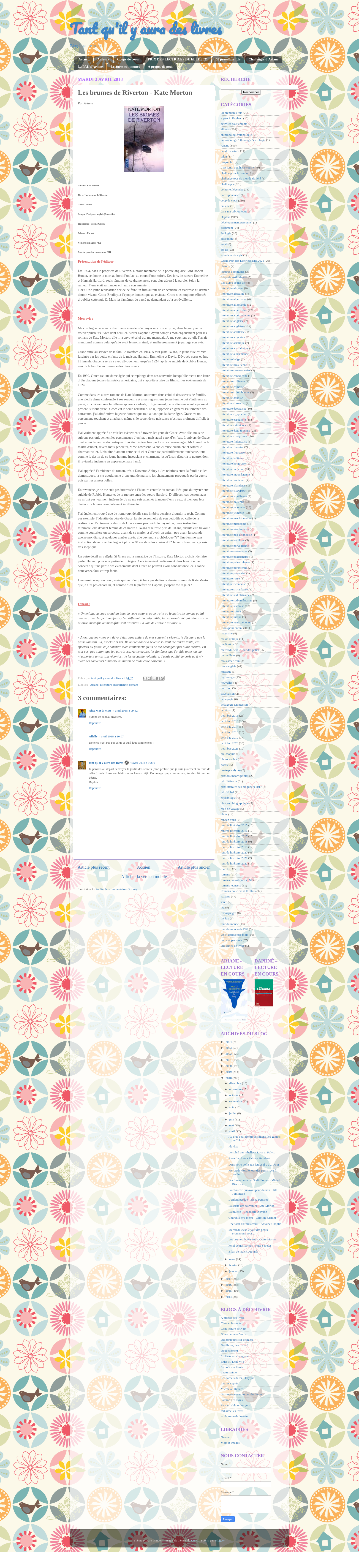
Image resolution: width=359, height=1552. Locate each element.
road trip (226, 869)
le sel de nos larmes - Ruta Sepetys (250, 1245)
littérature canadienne (234, 376)
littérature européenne (234, 436)
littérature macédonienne (236, 518)
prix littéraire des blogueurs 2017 (241, 786)
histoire (225, 266)
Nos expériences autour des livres (241, 1394)
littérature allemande (233, 304)
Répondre (95, 723)
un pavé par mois (231, 940)
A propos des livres (233, 1317)
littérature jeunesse (232, 512)
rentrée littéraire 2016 (234, 830)
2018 (229, 1078)
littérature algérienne (233, 299)
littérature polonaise (233, 573)
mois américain (230, 661)
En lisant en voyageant (235, 1356)
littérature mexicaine (233, 523)
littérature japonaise (233, 507)
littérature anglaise (232, 326)
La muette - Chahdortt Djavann (247, 1211)
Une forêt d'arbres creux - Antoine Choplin (254, 1224)
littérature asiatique (233, 343)
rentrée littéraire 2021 (234, 858)
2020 (229, 1066)
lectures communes (233, 271)
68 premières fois (228, 59)
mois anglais (228, 666)
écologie (226, 233)
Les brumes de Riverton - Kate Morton (252, 1239)
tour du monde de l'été (234, 929)
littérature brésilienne (234, 365)
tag (223, 907)
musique (226, 671)
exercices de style (231, 255)
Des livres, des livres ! (234, 1345)
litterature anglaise (232, 321)
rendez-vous (228, 819)
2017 (229, 1278)
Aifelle (93, 736)
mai (232, 1125)
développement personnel (236, 222)
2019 (229, 1072)
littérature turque (231, 617)
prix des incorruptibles (234, 775)
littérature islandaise (233, 490)
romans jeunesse (231, 885)
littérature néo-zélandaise (236, 534)
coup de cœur (229, 200)
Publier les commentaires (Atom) (116, 889)
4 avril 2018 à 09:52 (125, 710)
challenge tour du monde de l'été (241, 178)
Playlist (233, 1146)
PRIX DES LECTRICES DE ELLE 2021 (178, 59)
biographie (227, 162)
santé (224, 902)
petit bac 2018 (229, 732)
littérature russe (230, 578)
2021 (229, 1060)
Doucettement (229, 1350)
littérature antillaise (233, 332)
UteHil (195, 1540)
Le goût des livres (232, 1367)
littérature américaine (234, 310)
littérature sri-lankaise (234, 589)
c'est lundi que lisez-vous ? (237, 167)
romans (134, 684)
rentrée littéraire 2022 (234, 863)
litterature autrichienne (235, 354)
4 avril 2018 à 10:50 (142, 762)
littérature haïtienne (233, 458)
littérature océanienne (234, 551)
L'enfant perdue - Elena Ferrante (248, 1199)
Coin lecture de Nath (233, 1328)
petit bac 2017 (229, 726)
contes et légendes (232, 189)
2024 (229, 1042)
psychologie (228, 797)
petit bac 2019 (229, 737)
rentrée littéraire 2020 (234, 852)
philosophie (228, 754)
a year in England (231, 118)
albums (225, 129)
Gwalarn (226, 1437)
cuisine (225, 206)
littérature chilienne (233, 381)
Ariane (94, 684)
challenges (227, 184)
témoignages (228, 913)
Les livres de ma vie (233, 282)
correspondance (230, 195)
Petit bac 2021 (229, 748)
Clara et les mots (231, 1323)
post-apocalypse (231, 770)
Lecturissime (229, 1372)
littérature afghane (232, 288)
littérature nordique (233, 540)
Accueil (84, 59)
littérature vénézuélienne (236, 622)
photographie (229, 759)
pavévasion (228, 693)
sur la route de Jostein (234, 1416)
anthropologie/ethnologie (236, 134)
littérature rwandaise (233, 584)
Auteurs (103, 59)
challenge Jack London (235, 173)
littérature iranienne (233, 480)
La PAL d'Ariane (90, 66)
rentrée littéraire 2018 (234, 841)
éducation (227, 238)
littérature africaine (232, 293)
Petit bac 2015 (229, 715)
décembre (235, 1083)
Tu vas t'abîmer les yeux (236, 1405)
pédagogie (227, 699)
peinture (226, 710)
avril (232, 1131)
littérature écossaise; (233, 408)
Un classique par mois (234, 934)
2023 (229, 1047)
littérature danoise (232, 398)
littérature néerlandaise (235, 529)
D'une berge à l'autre (233, 1334)
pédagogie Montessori (234, 704)
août (232, 1107)
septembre (236, 1101)
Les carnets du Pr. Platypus (237, 1378)
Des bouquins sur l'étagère (237, 1339)
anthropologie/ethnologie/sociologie (243, 140)
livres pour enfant (231, 628)
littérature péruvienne (234, 567)
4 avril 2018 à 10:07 (111, 736)
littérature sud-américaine (236, 600)
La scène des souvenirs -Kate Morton (251, 1205)
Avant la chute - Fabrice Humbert (249, 1158)
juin (232, 1119)
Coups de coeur (128, 59)
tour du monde (230, 924)
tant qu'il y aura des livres (106, 762)
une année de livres (233, 945)
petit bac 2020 (229, 743)
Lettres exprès (229, 1383)
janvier (234, 1271)
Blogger (220, 1540)
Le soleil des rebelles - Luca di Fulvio (251, 1152)
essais (224, 249)
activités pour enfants (234, 123)
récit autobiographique (235, 803)
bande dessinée (230, 151)
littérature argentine (233, 337)
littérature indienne (232, 469)
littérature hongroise (233, 463)
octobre (234, 1095)
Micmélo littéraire (232, 1389)
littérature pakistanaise (235, 556)
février (233, 1265)
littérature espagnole (233, 419)
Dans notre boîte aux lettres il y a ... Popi (253, 1164)
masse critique (230, 639)
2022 (229, 1053)
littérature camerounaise (235, 370)
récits (224, 814)
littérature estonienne (234, 425)
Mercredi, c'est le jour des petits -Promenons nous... (249, 1231)
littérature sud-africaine (235, 595)
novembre (235, 1089)
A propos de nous (160, 66)
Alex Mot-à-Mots (100, 710)
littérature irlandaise (233, 485)
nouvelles (227, 682)
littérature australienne (114, 684)
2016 (229, 1284)
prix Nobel (227, 792)
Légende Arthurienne (234, 277)
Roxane (225, 896)
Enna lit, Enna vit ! (232, 1361)
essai (224, 244)
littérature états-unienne (235, 430)
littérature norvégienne (235, 545)
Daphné (225, 217)
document (227, 227)
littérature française (233, 452)
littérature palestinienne (235, 562)
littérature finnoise (232, 447)
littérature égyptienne (234, 414)
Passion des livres (232, 1400)
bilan (224, 156)
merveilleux (228, 655)
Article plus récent (94, 867)
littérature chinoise (232, 387)
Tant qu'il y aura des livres (145, 28)
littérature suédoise (232, 606)
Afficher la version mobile (144, 876)
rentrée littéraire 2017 (234, 836)
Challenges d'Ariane (263, 59)
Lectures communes (125, 66)
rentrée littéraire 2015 (234, 825)
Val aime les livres (232, 1411)
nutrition (226, 688)
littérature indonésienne (235, 474)
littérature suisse (231, 611)
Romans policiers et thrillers (238, 891)
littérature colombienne (235, 392)
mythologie (228, 677)
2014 (229, 1297)
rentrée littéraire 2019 (234, 847)
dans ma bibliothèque (234, 211)
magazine (227, 633)
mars (232, 1259)
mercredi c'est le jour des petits (240, 650)
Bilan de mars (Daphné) (243, 1251)
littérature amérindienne (235, 315)
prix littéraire (229, 781)
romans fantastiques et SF (237, 880)
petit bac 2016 (229, 721)
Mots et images (230, 1442)
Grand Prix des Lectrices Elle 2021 (242, 260)
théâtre (225, 918)
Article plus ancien (194, 867)
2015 (229, 1290)
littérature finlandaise (234, 441)
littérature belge (230, 359)
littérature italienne (232, 501)
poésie (225, 764)
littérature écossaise (233, 403)
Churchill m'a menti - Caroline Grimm (252, 1217)
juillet (233, 1113)
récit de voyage (230, 808)
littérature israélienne (234, 496)
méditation (227, 644)
